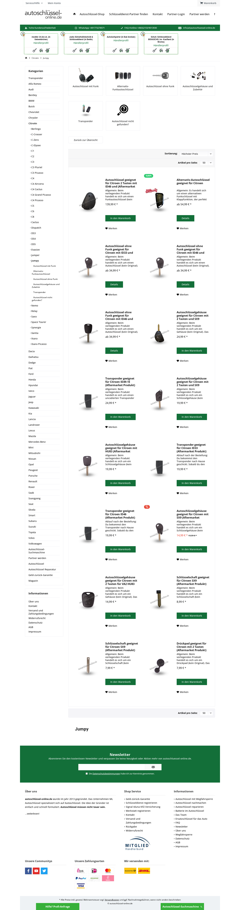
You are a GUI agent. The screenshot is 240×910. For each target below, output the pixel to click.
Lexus (31, 430)
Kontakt (32, 606)
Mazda (32, 436)
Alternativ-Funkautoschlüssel (41, 272)
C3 (32, 161)
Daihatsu (33, 357)
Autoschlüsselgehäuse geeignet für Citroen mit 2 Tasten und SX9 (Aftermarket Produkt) (192, 316)
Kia (30, 413)
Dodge (32, 362)
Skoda (31, 509)
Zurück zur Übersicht (86, 140)
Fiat (30, 368)
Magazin (33, 580)
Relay (34, 311)
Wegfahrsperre (184, 834)
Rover (31, 487)
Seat (30, 504)
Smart (31, 515)
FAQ (178, 822)
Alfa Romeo (34, 83)
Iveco (31, 390)
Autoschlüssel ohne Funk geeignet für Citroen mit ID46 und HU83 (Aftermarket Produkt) (119, 316)
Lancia (32, 419)
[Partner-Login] (176, 14)
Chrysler (33, 117)
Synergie (36, 327)
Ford (31, 373)
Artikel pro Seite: (188, 162)
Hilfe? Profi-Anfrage (58, 906)
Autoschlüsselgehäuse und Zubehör (46, 285)
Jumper (35, 255)
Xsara (34, 338)
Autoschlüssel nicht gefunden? (42, 299)
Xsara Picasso (38, 344)
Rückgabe (131, 826)
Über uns (33, 601)
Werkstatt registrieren (138, 810)
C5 (32, 205)
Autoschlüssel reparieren (190, 806)
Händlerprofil (41, 42)
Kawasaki (33, 407)
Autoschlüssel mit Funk (44, 266)
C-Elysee (36, 145)
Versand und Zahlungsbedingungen (41, 612)
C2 (32, 156)
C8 (32, 216)
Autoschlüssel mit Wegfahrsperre (194, 799)
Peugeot (33, 470)
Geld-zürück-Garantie (138, 799)
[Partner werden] (199, 14)
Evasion (35, 249)
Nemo (34, 305)
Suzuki (32, 526)
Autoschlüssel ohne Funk (45, 279)
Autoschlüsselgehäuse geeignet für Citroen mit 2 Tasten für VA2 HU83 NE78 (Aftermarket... (121, 581)
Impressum (34, 631)
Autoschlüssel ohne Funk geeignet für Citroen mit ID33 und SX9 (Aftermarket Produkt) (119, 249)
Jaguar (32, 396)
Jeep (30, 402)
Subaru (32, 521)
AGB (30, 627)
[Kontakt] (157, 14)
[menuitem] (208, 3)
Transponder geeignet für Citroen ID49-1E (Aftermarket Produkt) (120, 382)
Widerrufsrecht (37, 618)
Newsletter (182, 826)
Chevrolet (33, 112)
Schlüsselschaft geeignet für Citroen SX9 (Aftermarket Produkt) (193, 581)
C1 (32, 150)
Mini (31, 447)
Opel (31, 464)
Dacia (31, 351)
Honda (32, 379)
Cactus (35, 222)
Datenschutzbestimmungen (106, 773)
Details (185, 218)
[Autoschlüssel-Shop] (92, 14)
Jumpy (35, 260)
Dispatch (36, 227)
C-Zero (35, 139)
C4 (32, 178)
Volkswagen (35, 543)
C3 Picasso (37, 172)
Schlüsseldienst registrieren (141, 802)
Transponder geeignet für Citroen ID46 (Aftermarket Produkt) (120, 514)
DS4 (33, 238)
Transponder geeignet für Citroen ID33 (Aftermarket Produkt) (191, 448)
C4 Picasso (37, 200)
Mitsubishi (34, 453)
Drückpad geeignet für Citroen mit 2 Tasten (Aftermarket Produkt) (191, 647)
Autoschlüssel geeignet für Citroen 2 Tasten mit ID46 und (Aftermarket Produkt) (121, 183)
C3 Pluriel (36, 167)
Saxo (34, 316)
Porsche (33, 475)
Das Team (181, 814)
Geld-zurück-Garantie (40, 575)
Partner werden (37, 558)
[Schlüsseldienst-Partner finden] (128, 14)
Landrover (34, 424)
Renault (32, 481)
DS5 (33, 244)
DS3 (33, 233)
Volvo (31, 538)
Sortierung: (171, 153)
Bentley (32, 95)
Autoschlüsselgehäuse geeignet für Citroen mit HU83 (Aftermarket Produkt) (121, 448)
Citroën (32, 123)
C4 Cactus (36, 189)
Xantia (34, 333)
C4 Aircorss (37, 183)
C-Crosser (36, 134)
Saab (31, 492)
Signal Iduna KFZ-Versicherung (143, 806)
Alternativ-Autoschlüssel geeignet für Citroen (193, 181)
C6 (32, 211)
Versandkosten (112, 899)
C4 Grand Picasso (41, 194)
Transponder (35, 78)
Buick (31, 106)
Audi (31, 89)
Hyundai (33, 385)
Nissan (32, 458)
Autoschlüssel (36, 563)
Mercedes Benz (37, 441)
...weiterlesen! (32, 813)
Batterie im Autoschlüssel (190, 810)
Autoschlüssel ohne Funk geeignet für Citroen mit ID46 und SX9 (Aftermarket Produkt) (190, 249)
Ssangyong (34, 498)
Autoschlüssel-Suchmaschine (182, 906)
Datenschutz (35, 622)
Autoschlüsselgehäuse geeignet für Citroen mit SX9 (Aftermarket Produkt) (192, 514)
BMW (31, 100)
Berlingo (36, 128)
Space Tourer (38, 322)
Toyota (32, 532)
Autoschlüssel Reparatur (42, 569)
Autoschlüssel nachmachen (191, 802)
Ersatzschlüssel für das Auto (191, 818)
